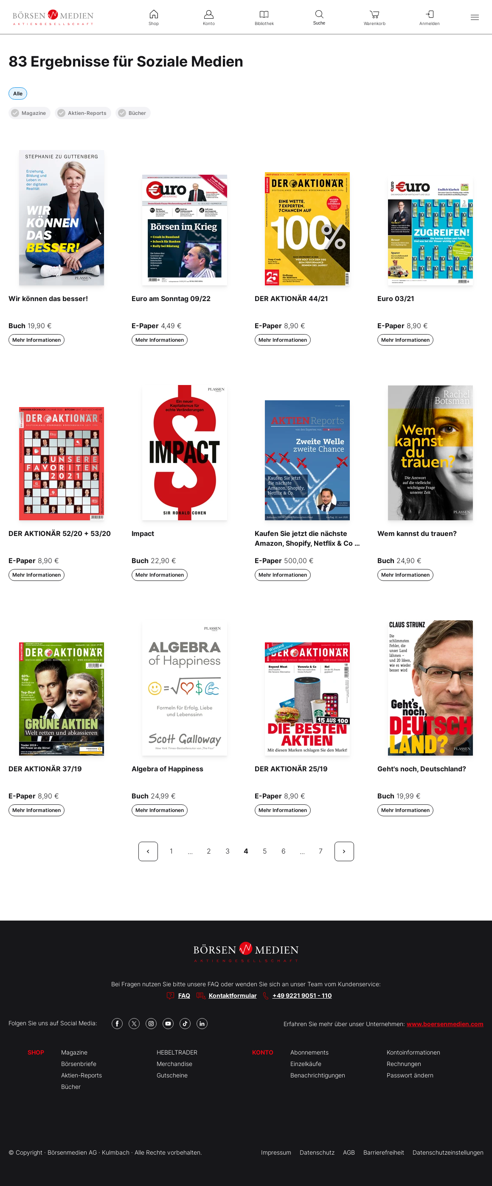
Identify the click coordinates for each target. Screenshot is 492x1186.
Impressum (276, 1152)
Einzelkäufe (305, 1063)
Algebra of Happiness (167, 769)
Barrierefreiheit (383, 1152)
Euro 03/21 (395, 298)
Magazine (28, 113)
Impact (143, 533)
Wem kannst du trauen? (417, 533)
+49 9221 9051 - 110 (302, 995)
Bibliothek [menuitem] (264, 17)
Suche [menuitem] (319, 16)
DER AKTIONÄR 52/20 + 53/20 (59, 533)
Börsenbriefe (78, 1063)
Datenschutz (317, 1152)
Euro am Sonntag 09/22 (171, 298)
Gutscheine (172, 1075)
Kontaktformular (233, 995)
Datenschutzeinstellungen (448, 1152)
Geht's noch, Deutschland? (421, 769)
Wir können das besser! (48, 298)
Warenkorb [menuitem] (374, 17)
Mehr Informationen (36, 340)
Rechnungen (404, 1063)
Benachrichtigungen (317, 1075)
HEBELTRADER (177, 1052)
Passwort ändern (410, 1075)
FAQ (184, 995)
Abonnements (309, 1052)
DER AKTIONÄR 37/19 (45, 769)
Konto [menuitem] (209, 17)
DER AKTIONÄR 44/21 (291, 298)
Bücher (132, 113)
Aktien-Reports (82, 113)
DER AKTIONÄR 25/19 (291, 769)
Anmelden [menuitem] (430, 17)
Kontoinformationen (413, 1052)
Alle (17, 93)
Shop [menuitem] (154, 17)
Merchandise (174, 1063)
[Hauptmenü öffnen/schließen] (475, 17)
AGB (349, 1152)
